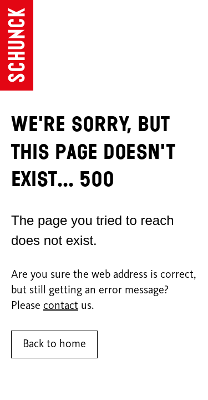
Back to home (54, 344)
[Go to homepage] (16, 45)
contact (60, 306)
